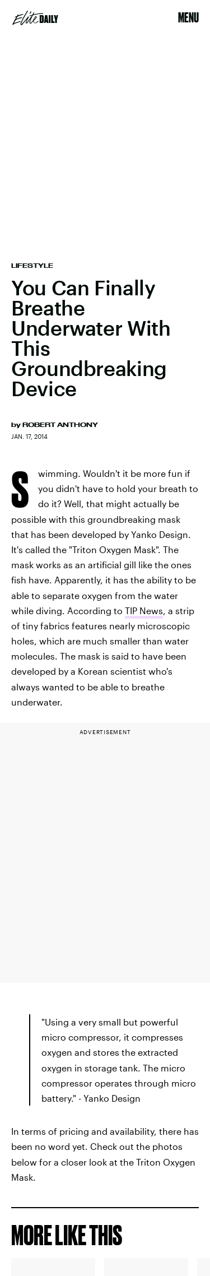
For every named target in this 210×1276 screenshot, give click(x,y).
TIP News (144, 610)
